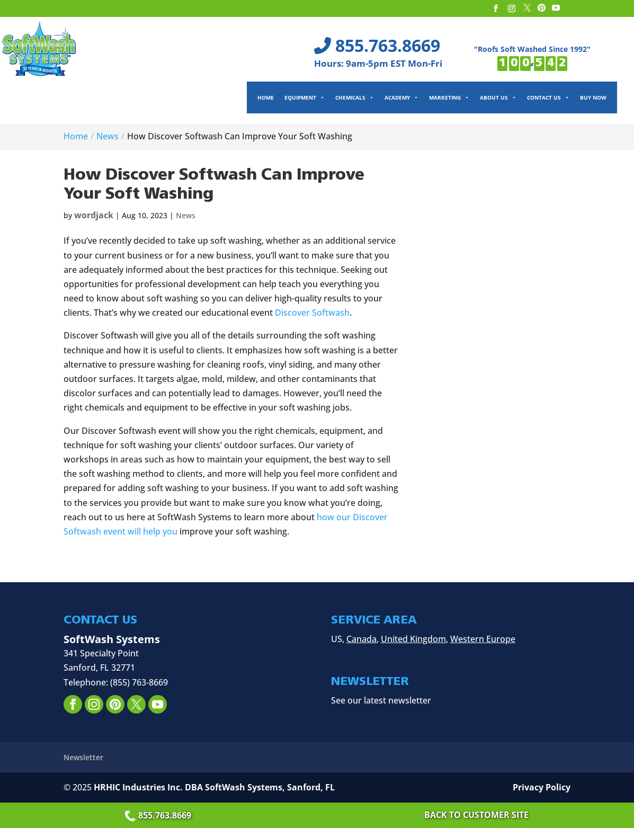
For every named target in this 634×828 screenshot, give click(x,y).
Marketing (449, 97)
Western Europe (482, 639)
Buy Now (593, 97)
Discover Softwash (312, 312)
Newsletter (83, 757)
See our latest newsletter (381, 700)
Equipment (304, 97)
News (185, 215)
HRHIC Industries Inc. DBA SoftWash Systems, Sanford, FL (214, 787)
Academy (401, 97)
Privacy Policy (541, 787)
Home (265, 97)
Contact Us (548, 97)
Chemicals (354, 97)
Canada (361, 639)
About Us (498, 97)
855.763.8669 (159, 815)
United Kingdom (413, 639)
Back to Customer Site (476, 815)
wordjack (93, 215)
